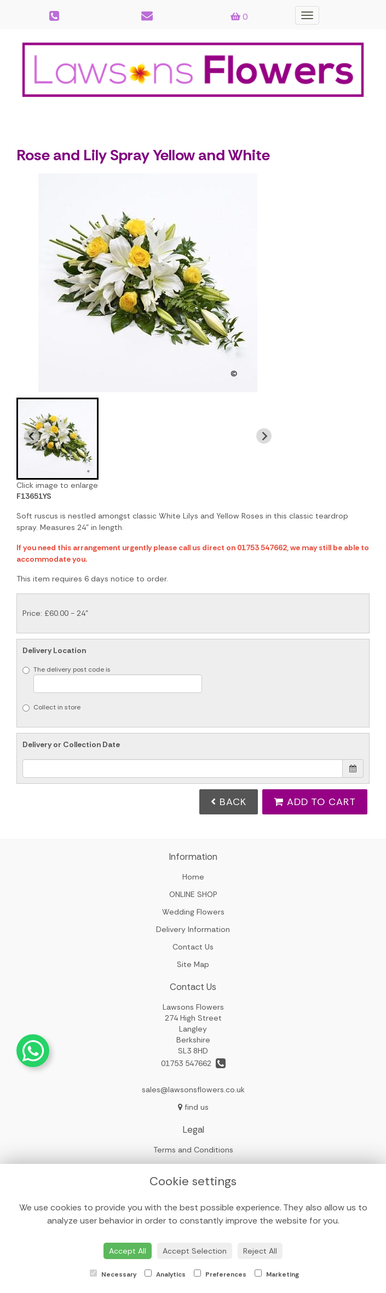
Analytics (165, 1274)
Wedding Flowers (193, 912)
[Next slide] (264, 436)
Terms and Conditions (193, 1150)
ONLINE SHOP (193, 894)
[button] (57, 439)
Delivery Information (193, 929)
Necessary (113, 1274)
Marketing (277, 1274)
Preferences (220, 1274)
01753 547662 (193, 1063)
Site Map (193, 964)
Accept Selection (195, 1251)
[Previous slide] (31, 436)
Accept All (127, 1251)
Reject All (260, 1251)
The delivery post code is (112, 679)
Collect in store (51, 707)
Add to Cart (315, 801)
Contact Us (193, 947)
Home (193, 877)
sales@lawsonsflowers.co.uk (193, 1089)
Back (228, 801)
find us (193, 1107)
